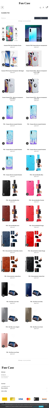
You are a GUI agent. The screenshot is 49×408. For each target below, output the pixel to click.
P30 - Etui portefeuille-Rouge (36, 225)
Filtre (41, 18)
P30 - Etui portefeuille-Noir (12, 200)
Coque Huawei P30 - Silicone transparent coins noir (36, 98)
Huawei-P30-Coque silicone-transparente (36, 45)
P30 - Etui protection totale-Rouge (36, 251)
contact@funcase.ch (5, 386)
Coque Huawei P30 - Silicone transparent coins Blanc (12, 98)
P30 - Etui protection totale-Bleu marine (13, 251)
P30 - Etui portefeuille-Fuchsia (36, 200)
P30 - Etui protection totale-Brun (12, 276)
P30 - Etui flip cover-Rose (12, 352)
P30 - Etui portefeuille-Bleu (36, 174)
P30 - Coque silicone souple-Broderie (12, 124)
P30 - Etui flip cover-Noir (12, 301)
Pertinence (17, 18)
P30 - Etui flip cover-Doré (36, 327)
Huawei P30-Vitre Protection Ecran (12, 45)
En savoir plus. (35, 406)
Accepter (41, 406)
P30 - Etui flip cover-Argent (12, 327)
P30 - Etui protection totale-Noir (36, 276)
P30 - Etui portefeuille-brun (12, 225)
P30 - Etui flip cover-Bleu (36, 301)
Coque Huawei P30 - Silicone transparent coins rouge (36, 71)
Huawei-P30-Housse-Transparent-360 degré (12, 70)
